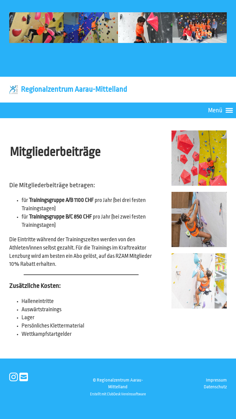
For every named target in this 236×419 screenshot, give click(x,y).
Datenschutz (215, 387)
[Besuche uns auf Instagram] (13, 377)
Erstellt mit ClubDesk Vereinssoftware (118, 394)
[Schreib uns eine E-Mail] (23, 377)
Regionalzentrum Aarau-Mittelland (74, 89)
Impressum (216, 380)
